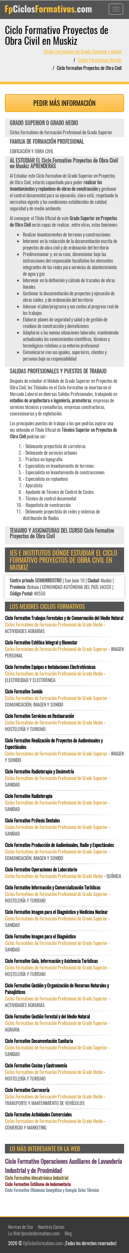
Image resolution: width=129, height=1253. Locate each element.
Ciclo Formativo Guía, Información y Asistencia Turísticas (51, 961)
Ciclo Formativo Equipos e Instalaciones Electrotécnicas (50, 667)
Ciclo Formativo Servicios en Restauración (39, 716)
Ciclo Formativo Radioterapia (28, 796)
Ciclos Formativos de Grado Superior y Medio (82, 51)
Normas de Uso (20, 1226)
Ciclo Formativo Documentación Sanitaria (39, 1041)
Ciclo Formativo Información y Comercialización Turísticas (52, 887)
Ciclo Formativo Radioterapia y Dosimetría (39, 771)
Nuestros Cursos (51, 1226)
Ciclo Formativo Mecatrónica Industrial (36, 1178)
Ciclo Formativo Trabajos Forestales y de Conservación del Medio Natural (64, 618)
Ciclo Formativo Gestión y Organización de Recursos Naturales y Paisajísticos (57, 988)
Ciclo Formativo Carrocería (27, 1090)
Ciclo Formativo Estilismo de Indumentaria (38, 1184)
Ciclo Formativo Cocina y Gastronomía (36, 1065)
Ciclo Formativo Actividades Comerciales (38, 1114)
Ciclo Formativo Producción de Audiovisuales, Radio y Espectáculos (59, 845)
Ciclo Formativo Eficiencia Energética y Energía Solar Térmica (52, 1190)
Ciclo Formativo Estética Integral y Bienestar (41, 642)
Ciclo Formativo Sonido (23, 691)
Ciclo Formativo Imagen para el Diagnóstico (40, 936)
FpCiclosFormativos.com (43, 1243)
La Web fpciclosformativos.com (34, 1233)
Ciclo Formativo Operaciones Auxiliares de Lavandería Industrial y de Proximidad (63, 1165)
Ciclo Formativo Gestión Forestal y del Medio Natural (47, 1016)
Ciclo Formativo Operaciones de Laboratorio (41, 869)
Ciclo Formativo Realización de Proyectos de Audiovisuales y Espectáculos (54, 743)
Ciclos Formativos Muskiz (99, 59)
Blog (68, 1233)
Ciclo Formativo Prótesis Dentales (32, 820)
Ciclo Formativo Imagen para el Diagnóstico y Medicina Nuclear (56, 912)
